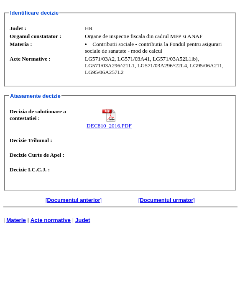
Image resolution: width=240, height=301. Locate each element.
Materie (16, 220)
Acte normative (51, 220)
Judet (82, 220)
